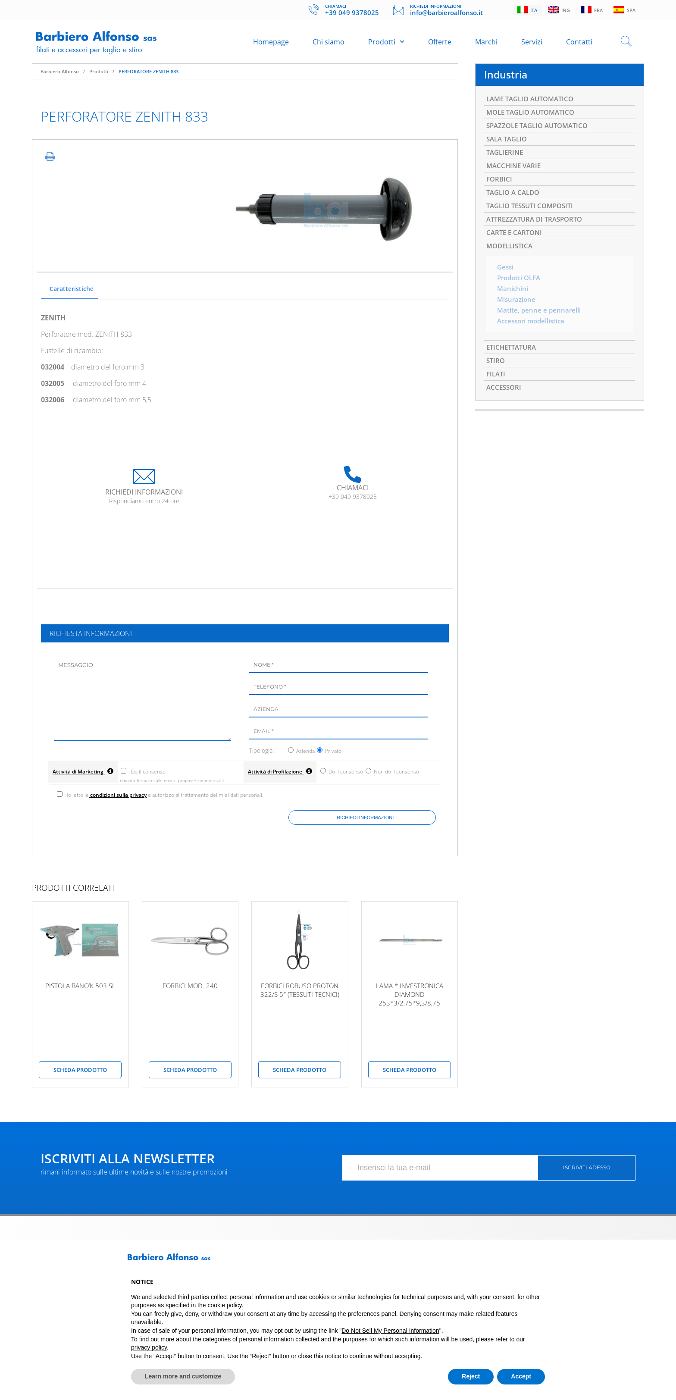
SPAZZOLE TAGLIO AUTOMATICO (541, 133)
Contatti (579, 44)
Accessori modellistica (533, 338)
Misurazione (517, 316)
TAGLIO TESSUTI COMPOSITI (533, 218)
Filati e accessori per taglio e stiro (91, 51)
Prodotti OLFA (520, 294)
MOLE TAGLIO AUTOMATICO (534, 118)
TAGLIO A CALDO (515, 204)
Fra (590, 10)
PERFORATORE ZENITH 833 (148, 75)
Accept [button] (521, 1376)
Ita (524, 10)
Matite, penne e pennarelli (539, 327)
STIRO (496, 380)
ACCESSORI (504, 408)
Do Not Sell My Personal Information (390, 1330)
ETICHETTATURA (513, 365)
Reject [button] (471, 1376)
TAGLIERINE (506, 161)
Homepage (271, 44)
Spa (624, 10)
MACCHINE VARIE (515, 175)
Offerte (439, 44)
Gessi (506, 282)
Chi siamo (328, 44)
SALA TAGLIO (508, 147)
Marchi (486, 44)
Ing (556, 10)
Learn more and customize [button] (183, 1376)
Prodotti (386, 43)
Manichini (513, 305)
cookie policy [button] (224, 1305)
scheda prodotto (80, 1074)
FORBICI (499, 189)
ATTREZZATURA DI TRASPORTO (537, 232)
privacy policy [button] (149, 1347)
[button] (541, 1260)
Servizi (531, 44)
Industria (506, 79)
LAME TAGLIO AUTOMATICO (533, 104)
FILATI (496, 394)
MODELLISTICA (511, 261)
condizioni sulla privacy (119, 799)
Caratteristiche (72, 293)
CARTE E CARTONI (515, 246)
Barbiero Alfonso (60, 75)
